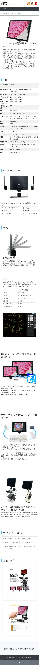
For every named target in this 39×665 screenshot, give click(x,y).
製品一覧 (10, 13)
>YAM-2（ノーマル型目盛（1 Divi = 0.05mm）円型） (19, 542)
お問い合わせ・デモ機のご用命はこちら (19, 649)
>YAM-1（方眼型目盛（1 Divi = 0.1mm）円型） (17, 538)
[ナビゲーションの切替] (5, 9)
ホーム (3, 13)
